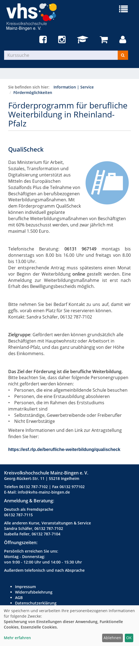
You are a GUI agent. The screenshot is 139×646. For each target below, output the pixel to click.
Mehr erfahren (17, 637)
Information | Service (74, 87)
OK (129, 637)
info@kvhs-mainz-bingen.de (44, 492)
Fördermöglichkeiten (32, 92)
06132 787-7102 (33, 486)
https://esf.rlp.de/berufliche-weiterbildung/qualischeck (64, 449)
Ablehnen (112, 637)
